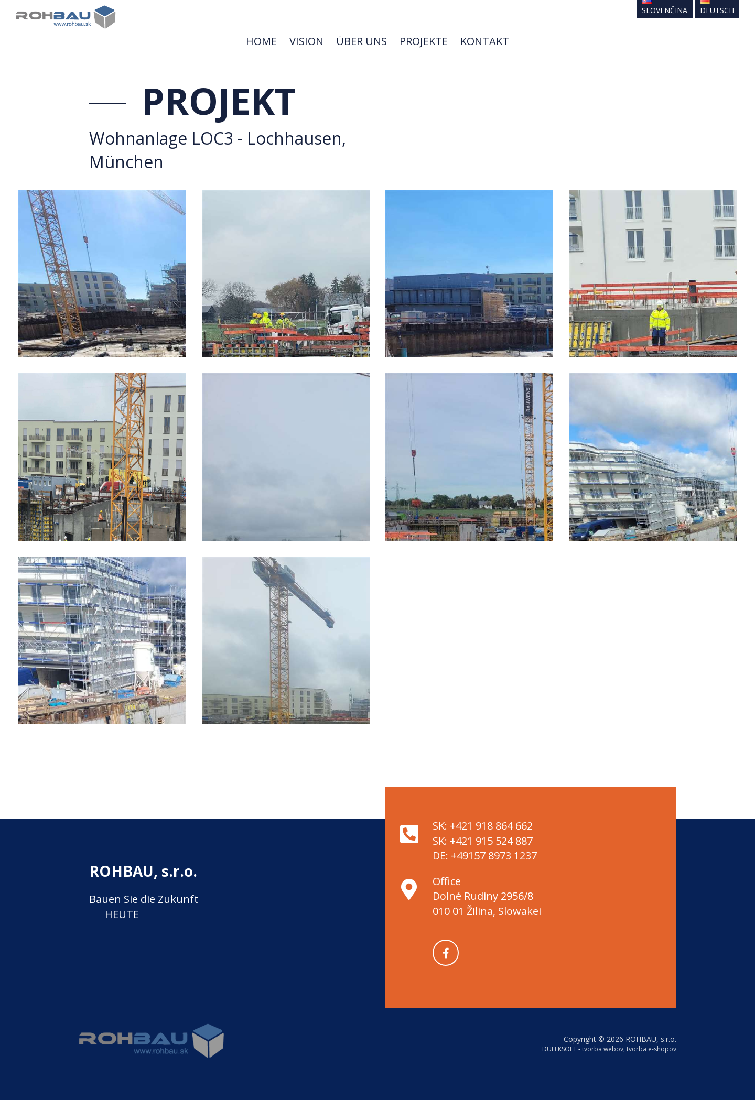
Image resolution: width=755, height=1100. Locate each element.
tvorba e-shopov (651, 1048)
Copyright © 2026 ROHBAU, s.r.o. (620, 1039)
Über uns (361, 41)
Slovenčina (664, 7)
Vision (306, 41)
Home (261, 41)
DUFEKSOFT (559, 1048)
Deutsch (717, 7)
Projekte (424, 41)
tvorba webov (602, 1048)
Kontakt (484, 41)
